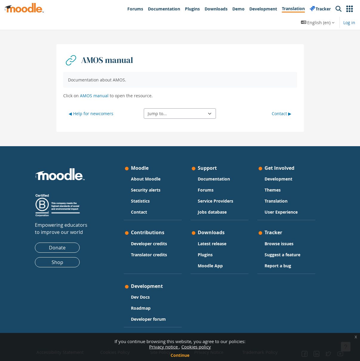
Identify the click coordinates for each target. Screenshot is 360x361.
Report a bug (276, 266)
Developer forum (149, 319)
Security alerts (147, 190)
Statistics (141, 201)
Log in (349, 22)
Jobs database (212, 212)
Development (277, 179)
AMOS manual (94, 95)
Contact (140, 212)
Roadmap (142, 308)
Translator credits (150, 254)
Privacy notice (164, 347)
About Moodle (147, 179)
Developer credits (150, 243)
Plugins (205, 254)
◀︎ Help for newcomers (91, 113)
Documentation (214, 179)
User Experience (279, 212)
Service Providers (215, 201)
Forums (206, 190)
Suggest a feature (281, 254)
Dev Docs (141, 297)
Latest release (212, 243)
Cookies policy (196, 347)
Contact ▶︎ (281, 113)
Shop (60, 262)
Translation (274, 201)
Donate (60, 247)
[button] (349, 9)
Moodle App (210, 266)
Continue (180, 355)
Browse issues (277, 243)
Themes (271, 190)
